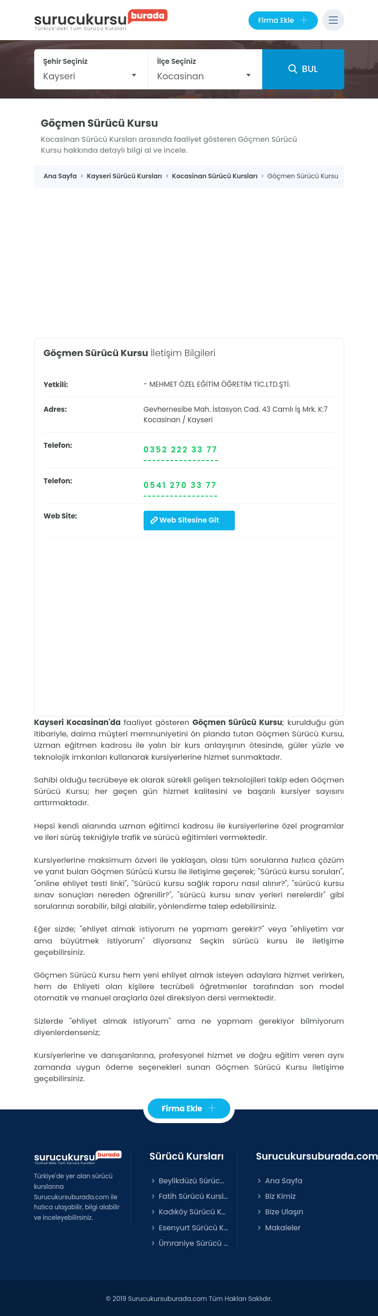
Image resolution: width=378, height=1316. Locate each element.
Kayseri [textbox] (59, 76)
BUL (302, 68)
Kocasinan (162, 420)
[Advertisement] (189, 256)
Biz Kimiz (275, 1195)
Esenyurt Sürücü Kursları (189, 1226)
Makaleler (278, 1226)
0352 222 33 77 (181, 449)
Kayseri (199, 420)
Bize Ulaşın (279, 1210)
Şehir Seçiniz (65, 61)
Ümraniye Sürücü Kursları (189, 1242)
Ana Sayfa (279, 1179)
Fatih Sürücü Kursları (189, 1195)
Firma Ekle (283, 20)
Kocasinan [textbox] (180, 76)
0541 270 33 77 (180, 485)
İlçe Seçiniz (176, 61)
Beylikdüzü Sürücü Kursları (189, 1179)
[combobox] (91, 76)
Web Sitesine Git (183, 519)
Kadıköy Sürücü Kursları (189, 1210)
